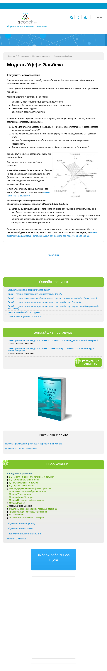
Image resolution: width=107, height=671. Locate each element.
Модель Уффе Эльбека (20, 506)
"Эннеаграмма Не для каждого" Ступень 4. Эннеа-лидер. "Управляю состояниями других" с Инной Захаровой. (53, 349)
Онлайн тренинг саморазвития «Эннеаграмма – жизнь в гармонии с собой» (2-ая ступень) (52, 298)
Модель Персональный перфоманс (26, 500)
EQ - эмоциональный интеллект (24, 480)
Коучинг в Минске (16, 538)
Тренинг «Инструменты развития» (24, 316)
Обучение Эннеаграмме (20, 528)
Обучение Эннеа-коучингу (21, 523)
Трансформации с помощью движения (28, 512)
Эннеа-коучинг (23, 56)
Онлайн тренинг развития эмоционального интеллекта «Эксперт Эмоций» (44, 302)
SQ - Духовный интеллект (21, 486)
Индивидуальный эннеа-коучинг (24, 533)
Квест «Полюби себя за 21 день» (24, 312)
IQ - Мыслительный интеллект (24, 483)
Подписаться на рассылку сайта (21, 448)
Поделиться (53, 255)
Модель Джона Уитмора (20, 497)
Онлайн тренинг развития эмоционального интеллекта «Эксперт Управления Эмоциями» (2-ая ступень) (53, 307)
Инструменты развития (41, 56)
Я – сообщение (16, 515)
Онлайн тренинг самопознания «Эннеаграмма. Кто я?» (35, 294)
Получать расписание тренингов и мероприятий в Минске (33, 443)
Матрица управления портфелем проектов (30, 488)
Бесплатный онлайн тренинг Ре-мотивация (29, 290)
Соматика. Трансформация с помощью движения (33, 509)
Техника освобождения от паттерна (26, 517)
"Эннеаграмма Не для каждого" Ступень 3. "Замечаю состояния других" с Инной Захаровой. (53, 340)
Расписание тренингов (88, 362)
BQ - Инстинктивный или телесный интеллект (31, 477)
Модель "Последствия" (20, 494)
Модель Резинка (17, 503)
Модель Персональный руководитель (27, 491)
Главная (11, 56)
